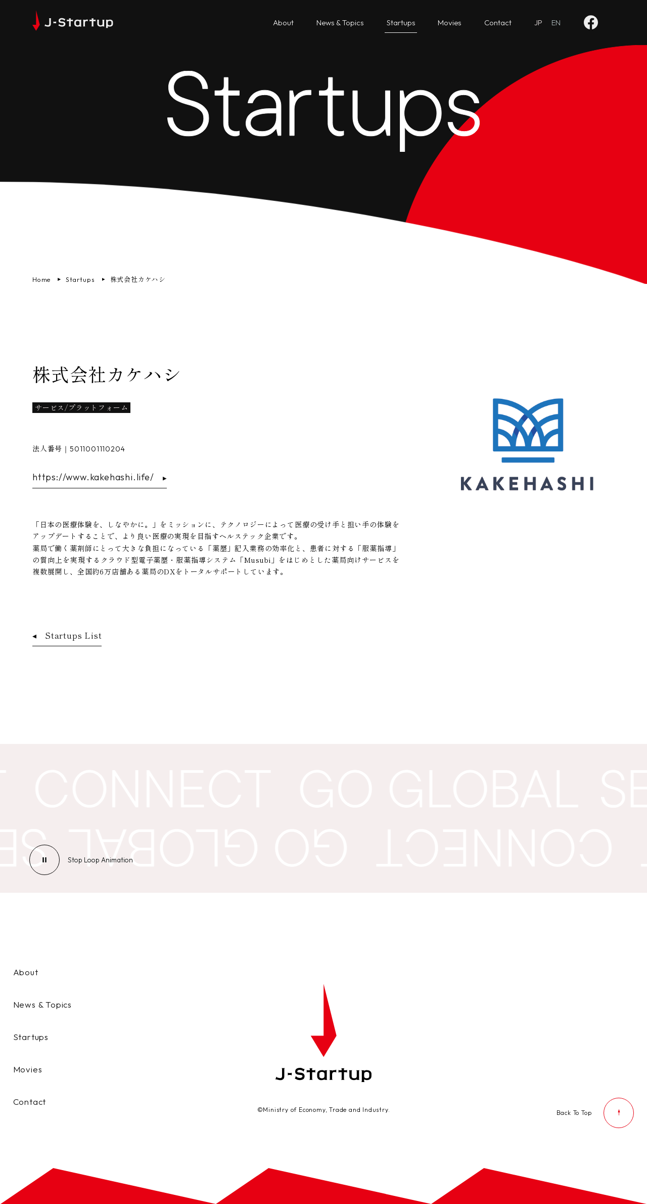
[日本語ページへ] (538, 23)
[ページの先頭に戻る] (595, 1113)
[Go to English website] (556, 23)
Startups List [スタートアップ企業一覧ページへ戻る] (67, 635)
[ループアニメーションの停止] (100, 859)
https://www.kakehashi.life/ (99, 477)
